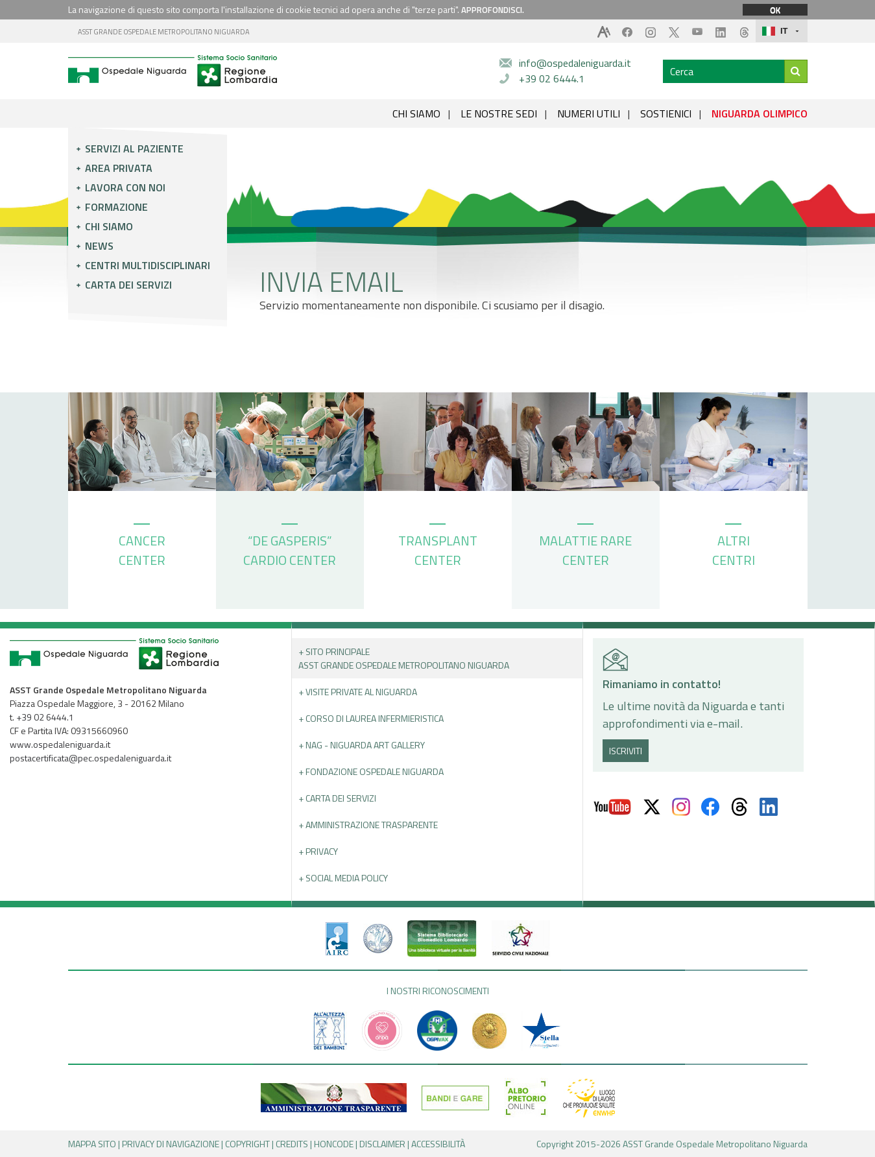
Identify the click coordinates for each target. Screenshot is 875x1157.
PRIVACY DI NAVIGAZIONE (170, 1144)
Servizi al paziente (134, 148)
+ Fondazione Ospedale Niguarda (371, 771)
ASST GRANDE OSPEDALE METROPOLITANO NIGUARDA (164, 32)
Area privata (118, 168)
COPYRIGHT (247, 1144)
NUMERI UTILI (588, 113)
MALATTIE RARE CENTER (585, 546)
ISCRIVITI (625, 750)
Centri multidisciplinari (147, 265)
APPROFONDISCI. (492, 9)
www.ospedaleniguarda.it (60, 744)
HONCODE (334, 1144)
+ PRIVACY (318, 851)
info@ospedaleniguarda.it (575, 63)
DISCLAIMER (382, 1144)
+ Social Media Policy (343, 878)
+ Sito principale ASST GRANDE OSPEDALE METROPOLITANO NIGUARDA (403, 658)
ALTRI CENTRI (733, 546)
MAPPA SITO (92, 1144)
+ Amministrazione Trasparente (368, 824)
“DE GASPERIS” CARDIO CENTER (289, 546)
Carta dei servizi (128, 284)
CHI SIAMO (416, 113)
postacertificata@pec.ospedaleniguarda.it (90, 758)
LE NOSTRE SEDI (499, 113)
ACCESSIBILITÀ (438, 1144)
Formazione (116, 207)
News (99, 246)
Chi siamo (109, 226)
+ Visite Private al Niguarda (357, 691)
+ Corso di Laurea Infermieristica (371, 718)
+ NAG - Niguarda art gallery (361, 745)
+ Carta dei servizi (337, 798)
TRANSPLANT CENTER (437, 546)
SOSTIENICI (665, 113)
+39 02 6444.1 (551, 78)
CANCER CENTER (142, 546)
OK (775, 10)
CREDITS (292, 1144)
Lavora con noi (125, 187)
